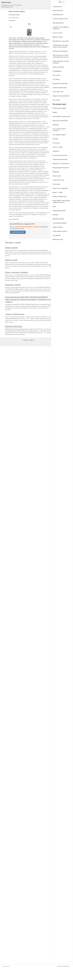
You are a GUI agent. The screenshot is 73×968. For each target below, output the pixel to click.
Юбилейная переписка (58, 218)
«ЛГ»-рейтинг (56, 79)
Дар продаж (56, 124)
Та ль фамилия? (57, 235)
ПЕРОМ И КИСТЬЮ (13, 326)
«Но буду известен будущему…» (61, 51)
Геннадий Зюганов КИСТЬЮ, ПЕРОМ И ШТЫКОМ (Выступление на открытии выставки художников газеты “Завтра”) (28, 299)
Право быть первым (58, 37)
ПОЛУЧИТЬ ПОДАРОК (17, 232)
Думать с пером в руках (14, 314)
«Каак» (54, 206)
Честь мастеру (56, 100)
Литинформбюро (57, 71)
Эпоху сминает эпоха (58, 91)
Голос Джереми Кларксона (59, 134)
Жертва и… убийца (57, 192)
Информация (56, 171)
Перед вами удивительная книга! (61, 167)
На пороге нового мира (58, 180)
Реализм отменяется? (58, 10)
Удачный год (56, 151)
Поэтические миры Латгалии (60, 159)
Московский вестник (58, 14)
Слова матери (56, 143)
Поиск (61, 2)
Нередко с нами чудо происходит (61, 95)
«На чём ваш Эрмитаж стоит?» (60, 18)
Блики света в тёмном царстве (60, 120)
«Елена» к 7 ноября (57, 147)
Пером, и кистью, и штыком (16, 272)
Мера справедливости (58, 22)
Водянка (55, 112)
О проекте (25, 340)
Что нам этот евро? (57, 32)
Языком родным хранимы (59, 210)
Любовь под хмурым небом (59, 196)
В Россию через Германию (59, 108)
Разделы (31, 340)
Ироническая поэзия (58, 239)
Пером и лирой (11, 247)
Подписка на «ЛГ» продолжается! (61, 163)
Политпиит (55, 214)
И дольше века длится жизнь (60, 155)
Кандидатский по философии (60, 83)
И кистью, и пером (12, 285)
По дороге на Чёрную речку (60, 87)
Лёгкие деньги (56, 184)
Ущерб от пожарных (58, 227)
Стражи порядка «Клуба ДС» (60, 231)
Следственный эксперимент (60, 223)
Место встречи (56, 75)
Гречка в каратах (57, 176)
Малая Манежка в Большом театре (61, 116)
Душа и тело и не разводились (60, 188)
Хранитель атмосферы (58, 67)
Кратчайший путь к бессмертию (61, 41)
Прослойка (55, 138)
